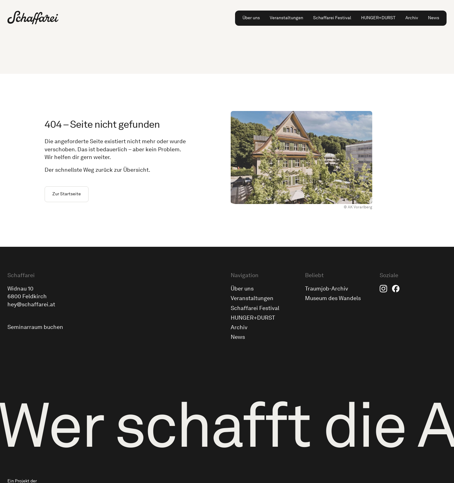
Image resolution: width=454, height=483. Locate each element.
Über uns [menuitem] (251, 17)
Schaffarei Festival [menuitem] (332, 17)
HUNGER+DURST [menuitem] (378, 17)
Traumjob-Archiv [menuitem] (326, 288)
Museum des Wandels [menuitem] (333, 298)
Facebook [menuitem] (395, 288)
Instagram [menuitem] (383, 288)
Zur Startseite (66, 194)
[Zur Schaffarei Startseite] (33, 17)
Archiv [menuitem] (411, 17)
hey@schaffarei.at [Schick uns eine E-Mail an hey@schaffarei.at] (31, 304)
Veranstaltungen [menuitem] (286, 17)
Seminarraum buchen (35, 327)
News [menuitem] (433, 17)
